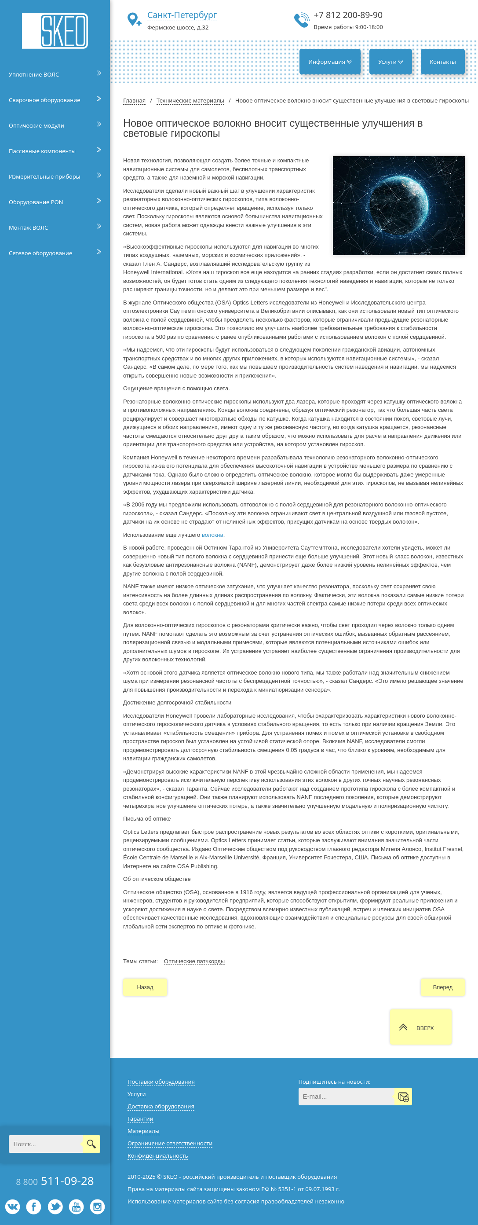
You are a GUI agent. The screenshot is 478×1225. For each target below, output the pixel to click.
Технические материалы (190, 100)
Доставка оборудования (161, 1106)
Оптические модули (36, 125)
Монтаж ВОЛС (28, 227)
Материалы (144, 1131)
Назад (145, 987)
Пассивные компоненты (42, 151)
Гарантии (140, 1118)
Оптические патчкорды (194, 961)
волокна (212, 535)
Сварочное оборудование (44, 100)
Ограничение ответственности (170, 1143)
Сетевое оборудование (40, 253)
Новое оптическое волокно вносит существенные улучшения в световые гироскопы (352, 100)
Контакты (443, 62)
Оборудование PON (36, 202)
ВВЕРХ (425, 1028)
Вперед (443, 987)
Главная (134, 100)
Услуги (390, 62)
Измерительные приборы (44, 176)
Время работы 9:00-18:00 (348, 27)
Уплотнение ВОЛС (34, 74)
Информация (330, 62)
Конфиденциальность (158, 1155)
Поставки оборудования (161, 1082)
